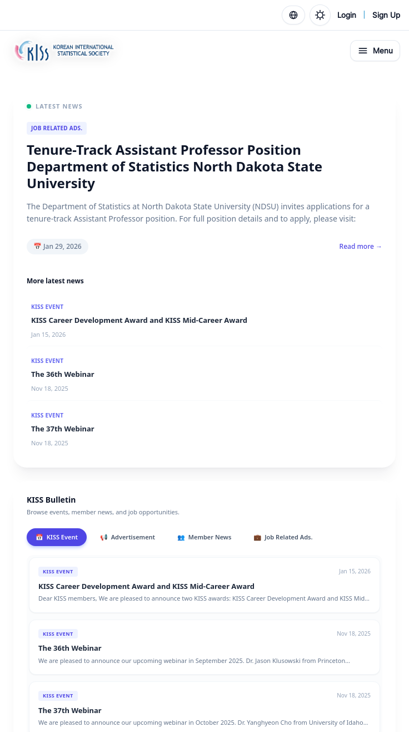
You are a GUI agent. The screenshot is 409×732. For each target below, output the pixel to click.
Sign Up (386, 15)
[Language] (293, 15)
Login (346, 15)
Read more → (361, 246)
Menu (375, 50)
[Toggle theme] (320, 15)
